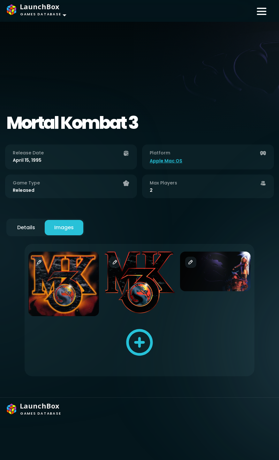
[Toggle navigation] (262, 10)
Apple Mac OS (166, 161)
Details (26, 227)
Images (64, 227)
